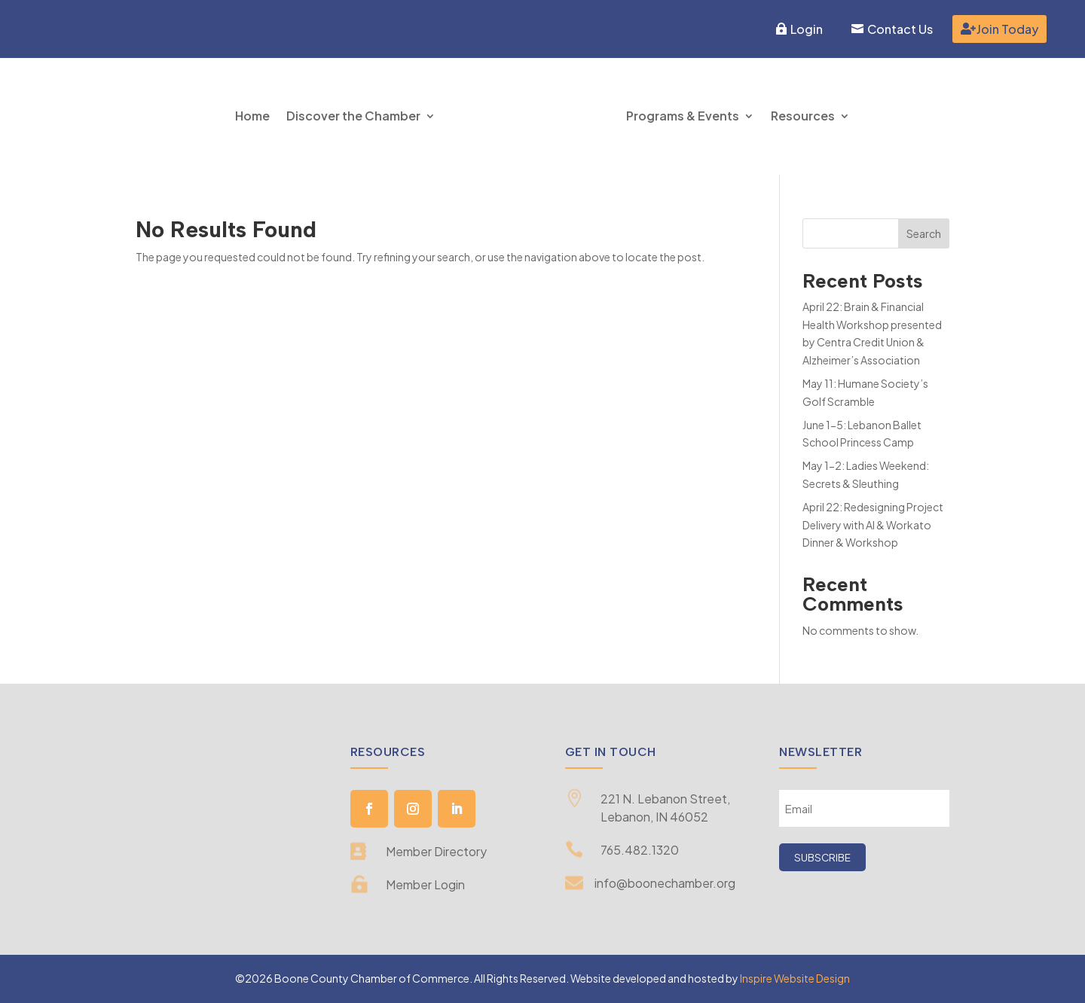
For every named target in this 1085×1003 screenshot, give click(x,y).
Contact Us (900, 29)
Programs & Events (682, 115)
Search (923, 233)
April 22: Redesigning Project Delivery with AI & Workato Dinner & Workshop (872, 525)
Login (806, 29)
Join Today (1007, 29)
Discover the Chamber (353, 115)
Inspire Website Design (795, 978)
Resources (803, 115)
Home (252, 115)
